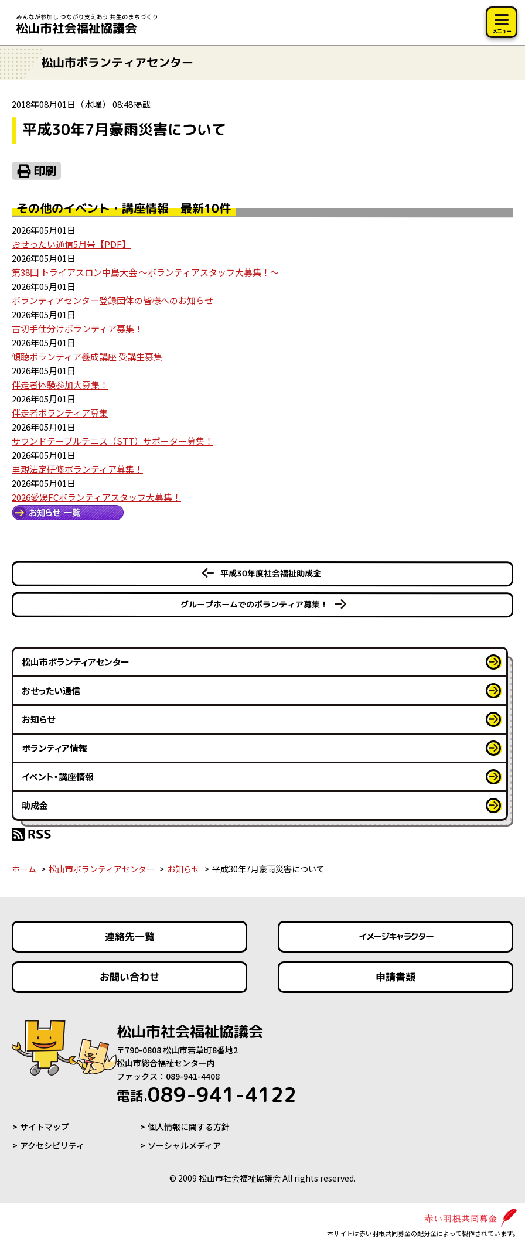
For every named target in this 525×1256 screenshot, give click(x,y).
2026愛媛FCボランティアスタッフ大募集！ (96, 497)
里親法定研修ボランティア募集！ (77, 469)
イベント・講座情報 (58, 776)
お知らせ (38, 719)
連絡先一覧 (130, 936)
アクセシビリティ (52, 1145)
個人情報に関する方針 (189, 1126)
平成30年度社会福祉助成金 (270, 573)
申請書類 (395, 977)
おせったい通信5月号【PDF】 (71, 244)
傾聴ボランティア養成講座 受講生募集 (87, 356)
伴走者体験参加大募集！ (60, 384)
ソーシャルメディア (184, 1145)
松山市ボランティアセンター (75, 662)
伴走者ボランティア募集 (60, 413)
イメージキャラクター (395, 936)
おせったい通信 (51, 690)
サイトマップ (44, 1126)
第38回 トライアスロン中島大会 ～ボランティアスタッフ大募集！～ (145, 272)
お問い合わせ (129, 977)
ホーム (24, 869)
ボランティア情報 (54, 748)
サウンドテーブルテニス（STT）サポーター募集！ (112, 441)
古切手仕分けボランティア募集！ (77, 328)
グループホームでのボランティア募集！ (254, 604)
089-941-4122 (206, 1094)
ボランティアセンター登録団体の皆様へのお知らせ (112, 300)
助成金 (35, 805)
